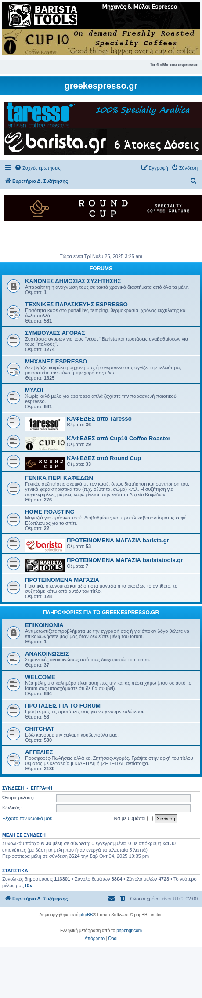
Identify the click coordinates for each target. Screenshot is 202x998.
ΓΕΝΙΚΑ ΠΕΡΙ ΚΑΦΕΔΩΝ (59, 478)
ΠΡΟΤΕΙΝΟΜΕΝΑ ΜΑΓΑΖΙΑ (62, 580)
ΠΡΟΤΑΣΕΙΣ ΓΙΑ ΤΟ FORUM (63, 705)
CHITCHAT (39, 729)
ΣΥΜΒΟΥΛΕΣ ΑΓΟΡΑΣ (55, 333)
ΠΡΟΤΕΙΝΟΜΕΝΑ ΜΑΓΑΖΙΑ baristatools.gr (125, 560)
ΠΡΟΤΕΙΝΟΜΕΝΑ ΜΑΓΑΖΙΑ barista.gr (118, 540)
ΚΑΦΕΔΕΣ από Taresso (99, 418)
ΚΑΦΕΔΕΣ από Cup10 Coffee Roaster (118, 438)
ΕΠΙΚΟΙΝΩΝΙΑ (44, 625)
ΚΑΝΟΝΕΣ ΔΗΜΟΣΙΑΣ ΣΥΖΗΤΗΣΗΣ (73, 281)
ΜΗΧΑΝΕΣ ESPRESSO (56, 361)
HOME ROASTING (50, 511)
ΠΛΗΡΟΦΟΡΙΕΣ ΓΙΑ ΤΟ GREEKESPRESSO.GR (101, 613)
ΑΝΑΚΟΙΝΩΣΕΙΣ (47, 653)
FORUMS (101, 268)
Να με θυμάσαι (133, 819)
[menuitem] (37, 168)
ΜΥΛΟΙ (34, 390)
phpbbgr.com (129, 930)
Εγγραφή (41, 788)
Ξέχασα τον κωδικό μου (27, 818)
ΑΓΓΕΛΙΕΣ (39, 752)
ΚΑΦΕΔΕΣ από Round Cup (104, 458)
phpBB (86, 914)
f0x (28, 885)
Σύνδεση (13, 788)
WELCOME (40, 677)
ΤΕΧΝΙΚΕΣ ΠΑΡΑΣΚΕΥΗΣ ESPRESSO (76, 304)
